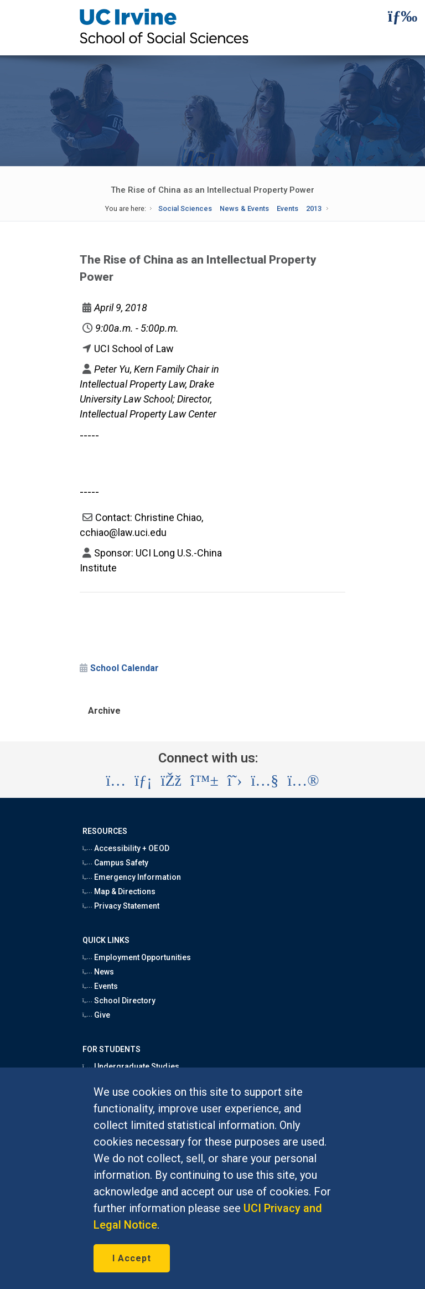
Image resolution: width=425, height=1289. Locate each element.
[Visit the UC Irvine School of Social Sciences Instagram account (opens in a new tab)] (116, 780)
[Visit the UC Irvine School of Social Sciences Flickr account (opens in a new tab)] (303, 780)
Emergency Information (131, 877)
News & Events (244, 208)
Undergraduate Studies (130, 1066)
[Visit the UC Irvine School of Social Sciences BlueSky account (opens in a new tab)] (204, 780)
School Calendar (124, 668)
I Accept (131, 1258)
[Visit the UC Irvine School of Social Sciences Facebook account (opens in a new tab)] (171, 780)
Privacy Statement (121, 905)
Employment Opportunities (136, 957)
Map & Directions (119, 891)
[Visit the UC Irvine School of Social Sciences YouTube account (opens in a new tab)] (264, 780)
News (98, 971)
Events (287, 208)
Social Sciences (185, 208)
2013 (314, 208)
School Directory (119, 1000)
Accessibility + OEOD (125, 848)
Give (96, 1014)
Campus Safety (115, 862)
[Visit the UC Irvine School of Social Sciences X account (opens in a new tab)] (234, 780)
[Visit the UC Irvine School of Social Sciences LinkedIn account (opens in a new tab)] (143, 780)
